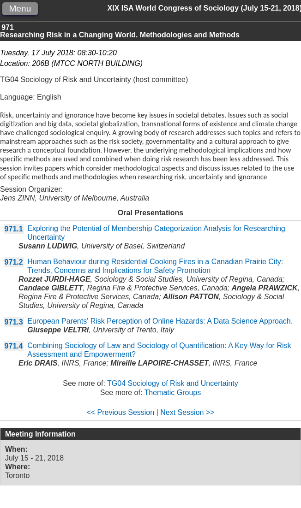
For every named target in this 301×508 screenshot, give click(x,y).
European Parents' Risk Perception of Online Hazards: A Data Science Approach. (160, 321)
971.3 (14, 322)
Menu (20, 8)
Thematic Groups (172, 392)
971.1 (14, 229)
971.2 (14, 262)
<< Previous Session (120, 412)
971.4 (14, 346)
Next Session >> (187, 412)
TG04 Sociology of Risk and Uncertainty (172, 383)
